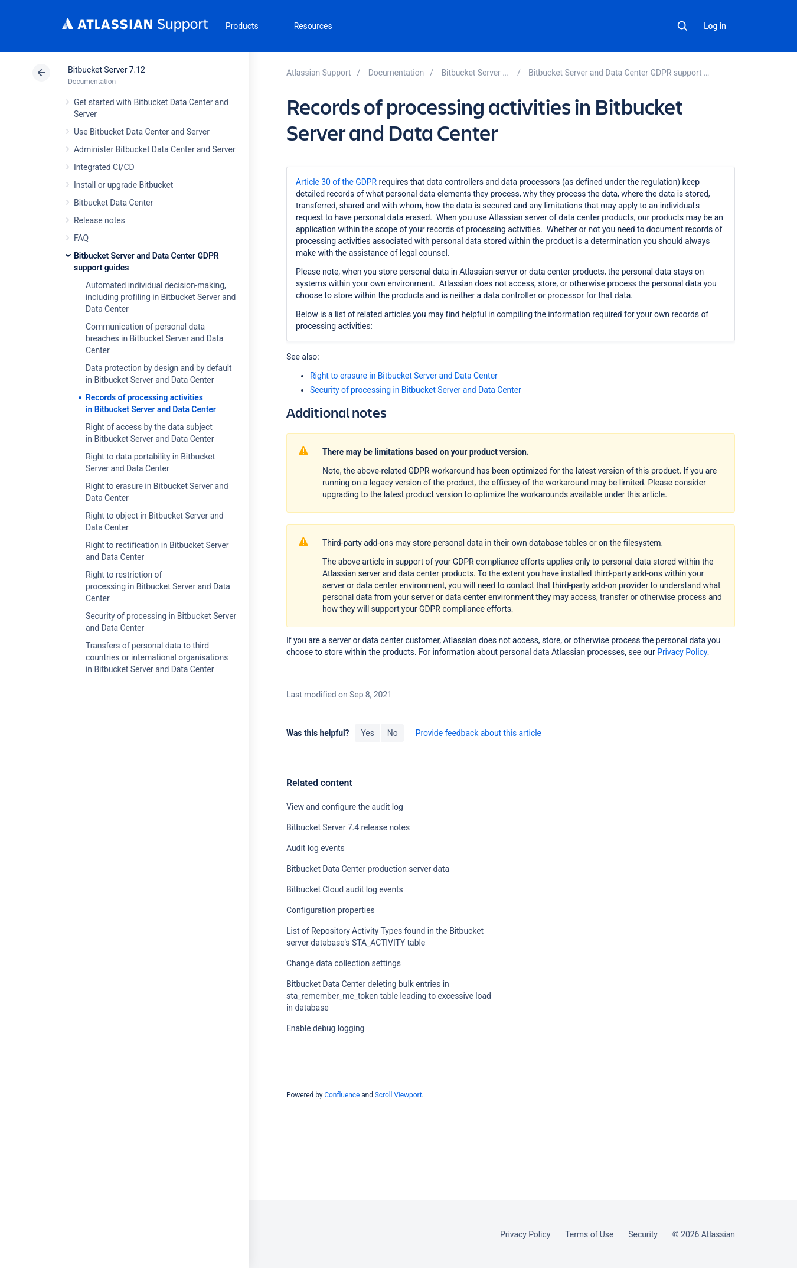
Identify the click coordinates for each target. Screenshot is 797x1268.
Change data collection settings (343, 963)
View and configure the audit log (344, 806)
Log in (715, 26)
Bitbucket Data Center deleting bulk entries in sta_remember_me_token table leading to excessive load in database (388, 995)
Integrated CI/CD (104, 167)
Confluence (342, 1095)
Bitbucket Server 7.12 (106, 69)
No (392, 733)
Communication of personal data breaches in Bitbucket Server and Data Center (154, 338)
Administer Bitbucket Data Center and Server (154, 149)
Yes (367, 733)
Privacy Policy (682, 652)
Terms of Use (589, 1234)
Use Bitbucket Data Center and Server (142, 131)
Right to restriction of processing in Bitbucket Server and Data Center (158, 586)
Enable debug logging (325, 1028)
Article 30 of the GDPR (336, 182)
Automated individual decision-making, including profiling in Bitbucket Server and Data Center (161, 297)
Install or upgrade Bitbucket (123, 185)
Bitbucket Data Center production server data (367, 868)
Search (682, 26)
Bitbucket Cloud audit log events (344, 889)
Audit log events (315, 848)
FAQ (81, 238)
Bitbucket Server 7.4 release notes (348, 827)
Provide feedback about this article (478, 733)
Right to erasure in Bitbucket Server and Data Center (404, 375)
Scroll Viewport (398, 1095)
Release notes (99, 220)
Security (643, 1234)
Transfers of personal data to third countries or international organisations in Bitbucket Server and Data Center (157, 657)
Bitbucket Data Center (113, 202)
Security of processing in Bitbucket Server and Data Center (415, 390)
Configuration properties (330, 910)
